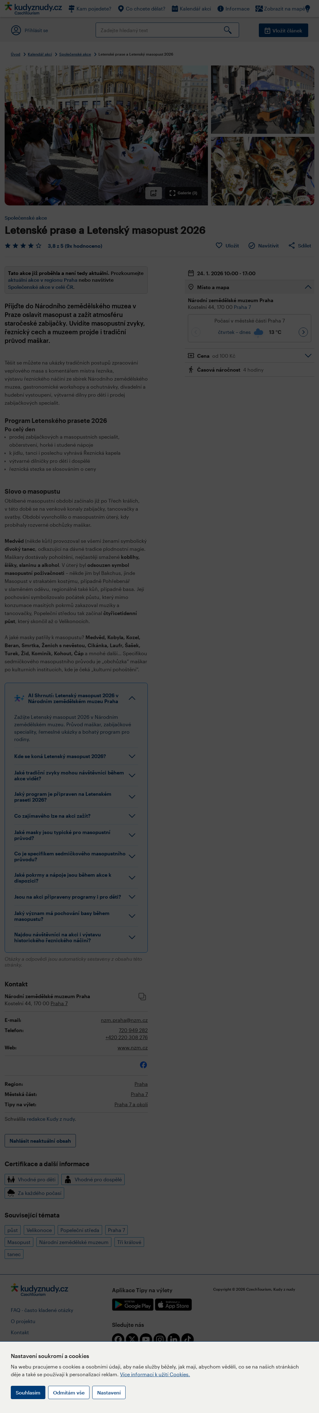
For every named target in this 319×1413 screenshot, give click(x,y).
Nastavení (109, 1392)
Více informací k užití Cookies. (155, 1374)
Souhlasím (28, 1392)
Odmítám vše (69, 1392)
